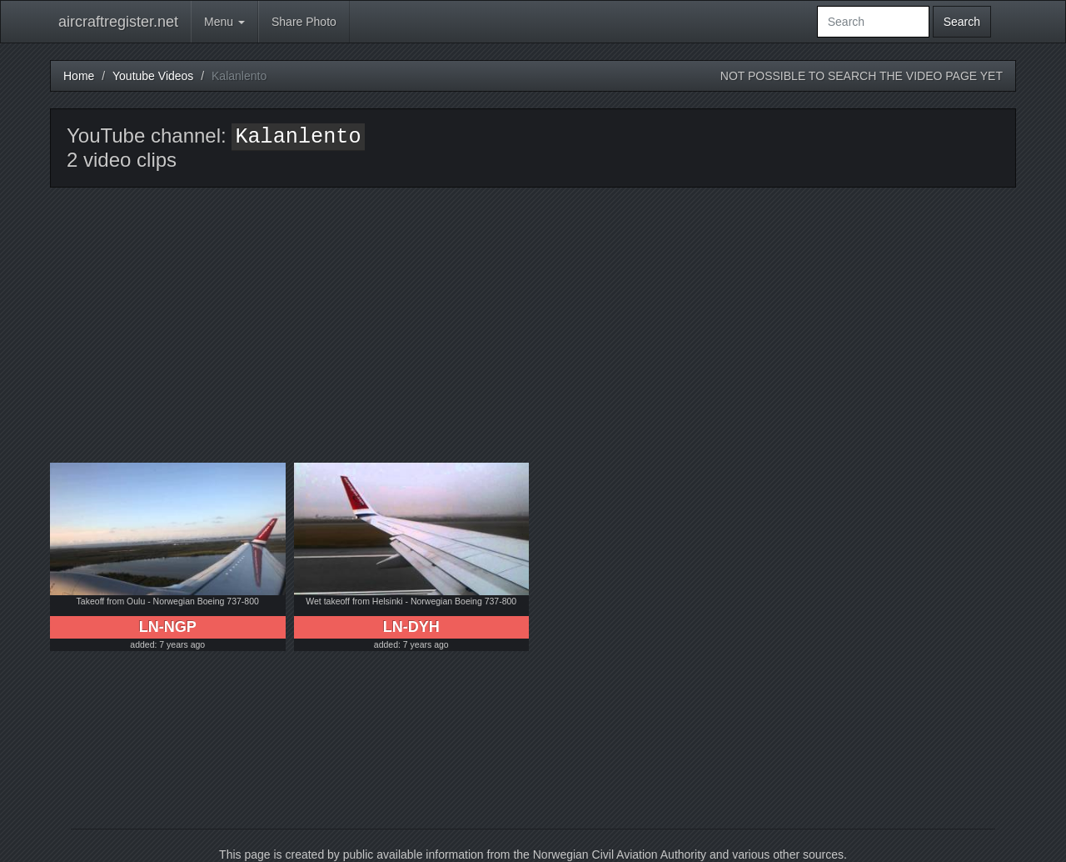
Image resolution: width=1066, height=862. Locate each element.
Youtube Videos (152, 76)
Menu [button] (224, 21)
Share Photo (303, 21)
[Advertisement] (533, 337)
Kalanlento (298, 137)
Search (962, 21)
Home (78, 76)
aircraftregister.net (118, 21)
